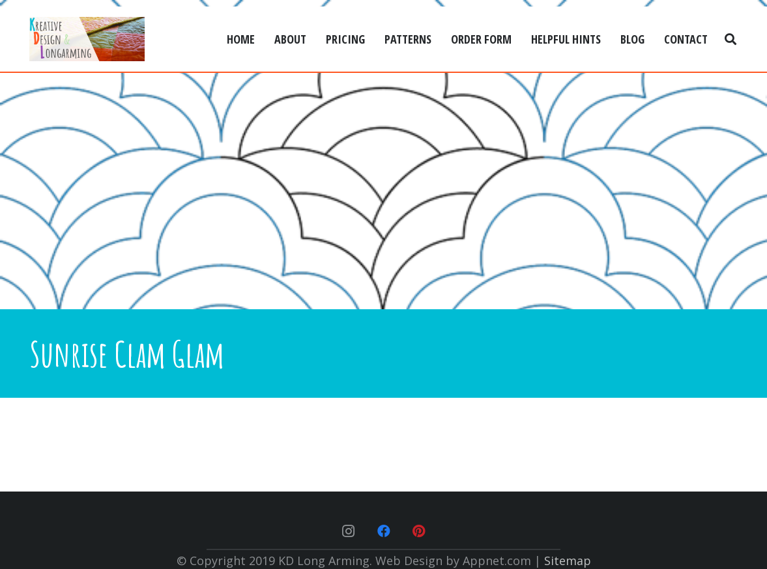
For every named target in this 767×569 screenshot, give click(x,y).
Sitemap (567, 560)
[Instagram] (348, 531)
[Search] (730, 39)
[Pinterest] (419, 531)
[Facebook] (384, 531)
